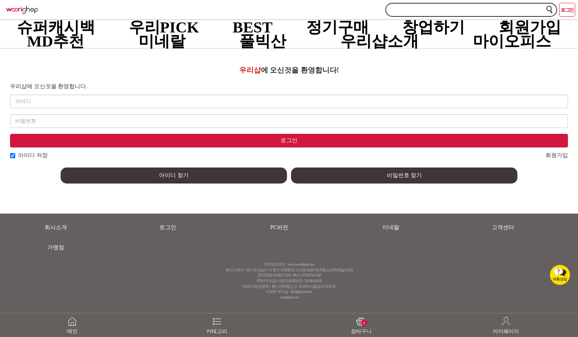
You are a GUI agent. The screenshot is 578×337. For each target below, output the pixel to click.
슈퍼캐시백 (56, 27)
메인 (72, 321)
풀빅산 (262, 41)
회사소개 (56, 227)
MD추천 (55, 41)
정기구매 (337, 27)
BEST (252, 27)
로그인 (567, 10)
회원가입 (530, 27)
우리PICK (164, 27)
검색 (549, 9)
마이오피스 (512, 41)
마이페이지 (506, 321)
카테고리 (216, 321)
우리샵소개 (379, 41)
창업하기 (433, 27)
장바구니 (361, 321)
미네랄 (161, 41)
